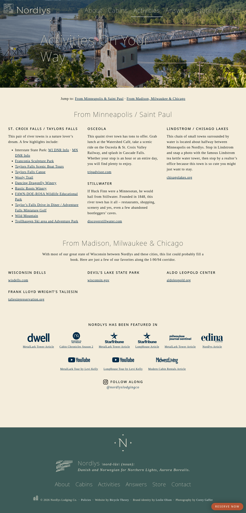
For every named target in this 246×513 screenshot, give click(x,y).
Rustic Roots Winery (31, 188)
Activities (147, 12)
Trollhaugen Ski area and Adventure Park (46, 221)
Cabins (118, 12)
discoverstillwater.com (104, 221)
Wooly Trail (24, 177)
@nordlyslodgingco (123, 387)
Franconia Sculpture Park (34, 161)
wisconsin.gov (98, 280)
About (93, 12)
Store (204, 12)
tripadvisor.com (99, 172)
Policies (86, 499)
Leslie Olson (164, 499)
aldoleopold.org (179, 280)
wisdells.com (18, 280)
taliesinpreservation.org (26, 299)
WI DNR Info (58, 150)
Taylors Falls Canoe (30, 172)
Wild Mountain (26, 216)
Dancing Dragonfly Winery (36, 183)
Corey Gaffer (204, 499)
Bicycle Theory (119, 499)
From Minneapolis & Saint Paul (99, 99)
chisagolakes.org (179, 177)
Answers (177, 12)
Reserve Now (227, 506)
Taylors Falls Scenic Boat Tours (39, 166)
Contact (229, 12)
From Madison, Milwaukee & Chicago (156, 99)
